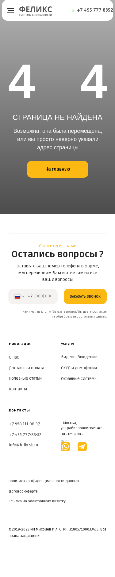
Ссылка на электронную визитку (37, 501)
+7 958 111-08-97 (24, 424)
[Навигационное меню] (10, 10)
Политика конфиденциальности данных (44, 481)
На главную (57, 169)
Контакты (18, 389)
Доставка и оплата (26, 368)
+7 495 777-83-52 (25, 434)
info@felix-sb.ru (23, 445)
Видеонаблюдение (79, 357)
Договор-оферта (23, 491)
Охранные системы (79, 378)
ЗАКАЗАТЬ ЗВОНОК (85, 296)
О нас (14, 357)
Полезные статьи (25, 378)
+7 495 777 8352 (95, 10)
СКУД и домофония (79, 368)
